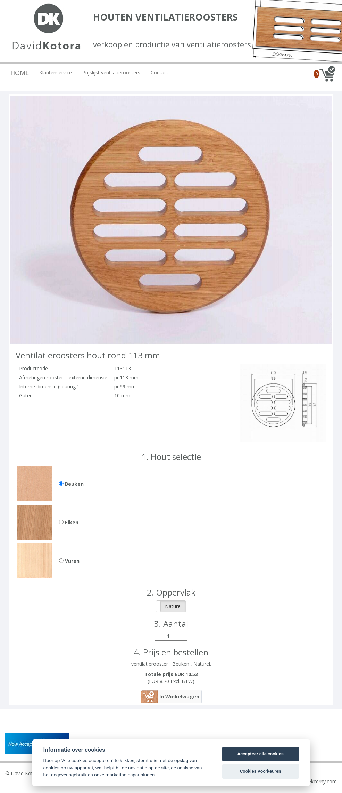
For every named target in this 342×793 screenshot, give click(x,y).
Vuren (69, 561)
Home (19, 72)
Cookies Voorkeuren (260, 771)
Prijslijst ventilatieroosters (111, 72)
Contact (159, 72)
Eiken (68, 522)
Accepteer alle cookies (260, 753)
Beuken (71, 483)
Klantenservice (55, 72)
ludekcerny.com (319, 781)
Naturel (173, 606)
